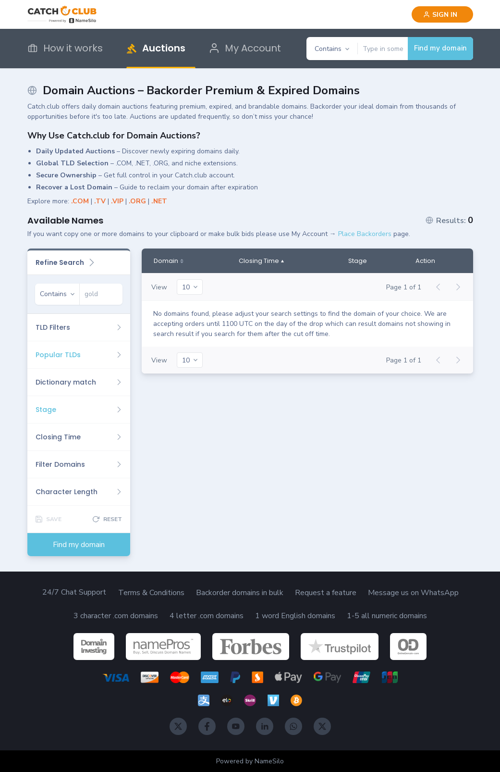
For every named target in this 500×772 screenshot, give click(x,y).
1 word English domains (295, 615)
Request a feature (325, 592)
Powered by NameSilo (250, 761)
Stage (357, 261)
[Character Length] (78, 491)
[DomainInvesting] (93, 646)
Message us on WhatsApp (413, 592)
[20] (190, 287)
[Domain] (168, 261)
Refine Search (66, 262)
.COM (80, 201)
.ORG (137, 201)
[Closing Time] (78, 437)
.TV (100, 201)
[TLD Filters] (78, 327)
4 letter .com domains (207, 615)
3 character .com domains (115, 615)
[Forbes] (250, 646)
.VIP (117, 201)
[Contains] (331, 49)
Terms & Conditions (151, 592)
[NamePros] (163, 646)
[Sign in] (442, 14)
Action (425, 261)
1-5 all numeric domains (387, 615)
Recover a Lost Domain (74, 187)
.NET (159, 201)
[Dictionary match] (78, 382)
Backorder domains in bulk (239, 592)
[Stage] (78, 409)
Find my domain (440, 48)
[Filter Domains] (78, 464)
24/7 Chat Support (74, 592)
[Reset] (107, 519)
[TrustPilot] (339, 646)
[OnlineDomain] (408, 646)
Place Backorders (364, 233)
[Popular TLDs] (78, 354)
